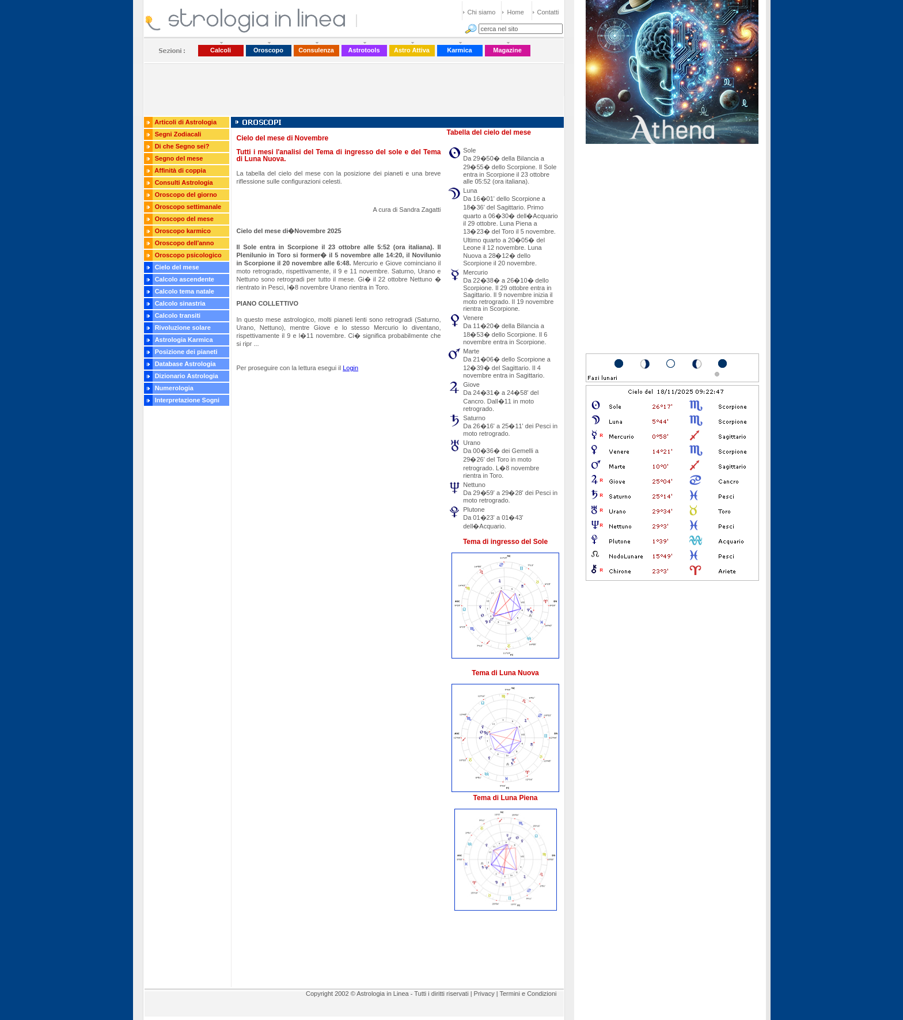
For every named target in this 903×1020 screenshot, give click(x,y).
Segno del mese (179, 158)
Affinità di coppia (180, 170)
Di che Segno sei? (182, 146)
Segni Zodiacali (178, 134)
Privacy (484, 993)
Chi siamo (482, 12)
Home (515, 12)
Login (350, 367)
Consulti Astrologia (184, 182)
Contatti (548, 12)
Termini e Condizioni (527, 993)
